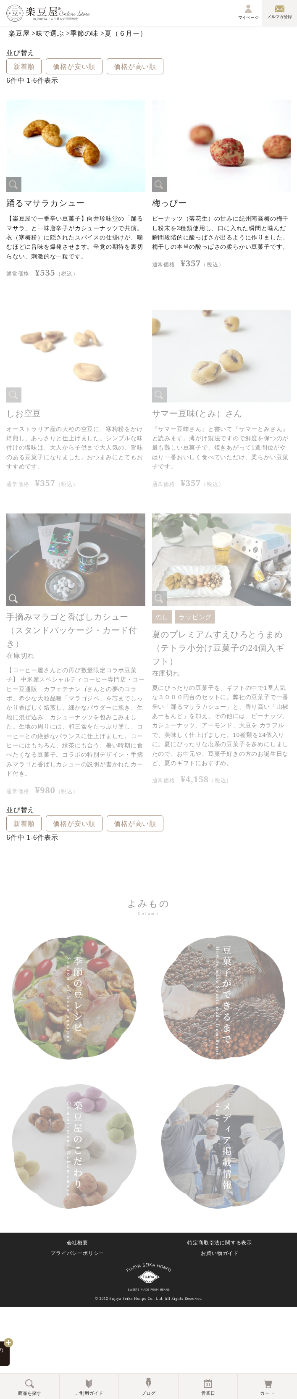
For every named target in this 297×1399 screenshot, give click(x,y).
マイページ (248, 12)
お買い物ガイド (220, 1253)
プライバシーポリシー (77, 1253)
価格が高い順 (135, 66)
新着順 (23, 66)
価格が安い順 (74, 66)
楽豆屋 (18, 33)
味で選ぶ (50, 33)
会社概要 (77, 1242)
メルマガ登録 (279, 12)
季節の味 (84, 33)
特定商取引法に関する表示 (219, 1242)
